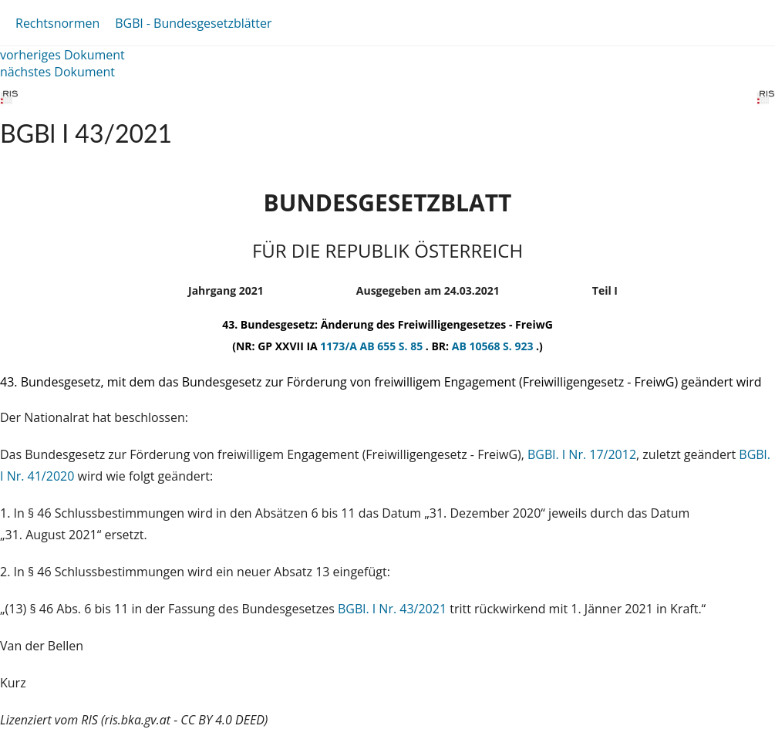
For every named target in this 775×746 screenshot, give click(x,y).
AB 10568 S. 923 (494, 346)
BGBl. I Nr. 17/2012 (581, 454)
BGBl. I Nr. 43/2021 (392, 608)
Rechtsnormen (57, 23)
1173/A (339, 346)
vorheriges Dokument (62, 54)
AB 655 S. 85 (392, 346)
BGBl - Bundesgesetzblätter (193, 23)
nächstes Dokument (57, 71)
